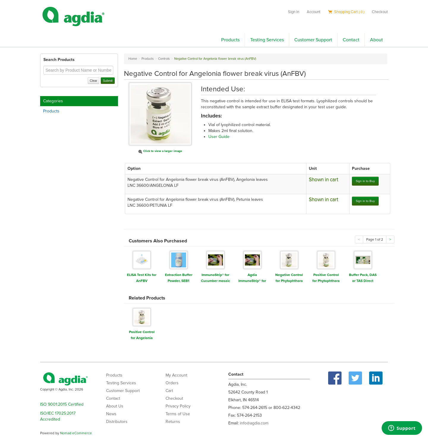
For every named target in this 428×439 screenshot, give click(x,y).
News (111, 413)
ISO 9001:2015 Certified (62, 404)
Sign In (293, 12)
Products (230, 40)
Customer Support (313, 40)
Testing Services (267, 40)
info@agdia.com (254, 423)
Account (313, 12)
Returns (173, 421)
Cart (169, 390)
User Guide (218, 136)
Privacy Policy (178, 406)
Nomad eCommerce (76, 433)
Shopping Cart (346, 12)
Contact (351, 40)
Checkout (380, 12)
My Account (176, 375)
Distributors (117, 421)
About (376, 40)
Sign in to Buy (365, 181)
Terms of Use (178, 413)
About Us (114, 406)
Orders (172, 382)
